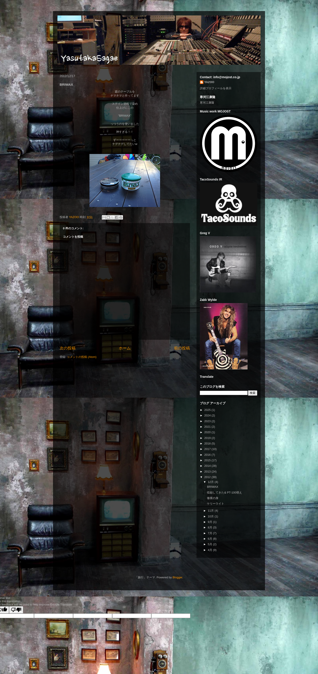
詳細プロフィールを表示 (215, 88)
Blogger (177, 577)
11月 (211, 510)
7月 (210, 533)
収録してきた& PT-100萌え (224, 492)
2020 (208, 432)
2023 (208, 421)
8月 (210, 527)
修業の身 (212, 498)
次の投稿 (68, 348)
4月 (210, 550)
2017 (208, 449)
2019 (208, 438)
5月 (210, 544)
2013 (208, 471)
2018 (208, 443)
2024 (208, 415)
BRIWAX (212, 486)
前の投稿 (182, 348)
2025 (208, 410)
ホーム (125, 348)
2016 (208, 454)
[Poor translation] (16, 609)
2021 (208, 426)
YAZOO (74, 217)
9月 (210, 522)
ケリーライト (215, 503)
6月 (210, 538)
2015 (208, 460)
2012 (208, 477)
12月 (211, 482)
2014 (208, 465)
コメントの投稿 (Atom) (82, 357)
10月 (211, 516)
